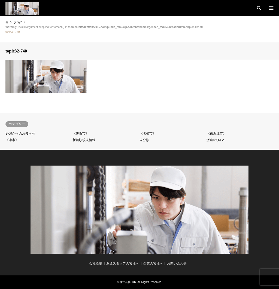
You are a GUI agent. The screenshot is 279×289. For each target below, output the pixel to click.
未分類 (144, 140)
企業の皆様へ (153, 263)
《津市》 (12, 140)
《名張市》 (148, 133)
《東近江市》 (216, 133)
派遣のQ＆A (215, 140)
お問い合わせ (177, 263)
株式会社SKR (128, 282)
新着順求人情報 (83, 140)
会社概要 (95, 263)
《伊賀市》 (80, 133)
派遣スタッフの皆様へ (122, 263)
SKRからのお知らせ (20, 133)
